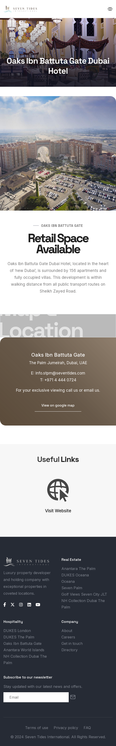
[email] (36, 697)
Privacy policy (66, 727)
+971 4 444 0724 (60, 380)
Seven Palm (71, 588)
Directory (69, 650)
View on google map (58, 405)
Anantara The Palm (78, 568)
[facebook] (4, 605)
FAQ (87, 727)
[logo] (26, 561)
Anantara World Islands (23, 650)
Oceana (68, 581)
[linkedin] (29, 605)
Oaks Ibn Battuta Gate (22, 643)
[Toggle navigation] (110, 9)
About (66, 630)
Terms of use (36, 727)
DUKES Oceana (75, 575)
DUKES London (17, 630)
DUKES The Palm (18, 637)
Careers (68, 637)
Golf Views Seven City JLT (84, 594)
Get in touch (72, 643)
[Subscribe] (73, 697)
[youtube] (38, 605)
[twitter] (13, 605)
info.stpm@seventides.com (60, 373)
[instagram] (21, 605)
